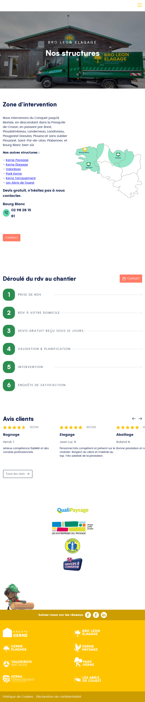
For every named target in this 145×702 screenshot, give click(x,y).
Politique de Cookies (18, 696)
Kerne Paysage (17, 160)
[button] (139, 4)
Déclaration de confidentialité (58, 696)
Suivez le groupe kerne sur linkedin (104, 615)
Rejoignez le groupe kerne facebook (96, 615)
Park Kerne (14, 173)
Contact (11, 237)
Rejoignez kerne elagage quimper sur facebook (88, 615)
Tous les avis (18, 474)
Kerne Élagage (17, 164)
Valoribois (13, 169)
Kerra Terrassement (21, 178)
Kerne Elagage (14, 648)
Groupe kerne (16, 632)
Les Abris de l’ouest (20, 182)
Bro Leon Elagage (87, 632)
